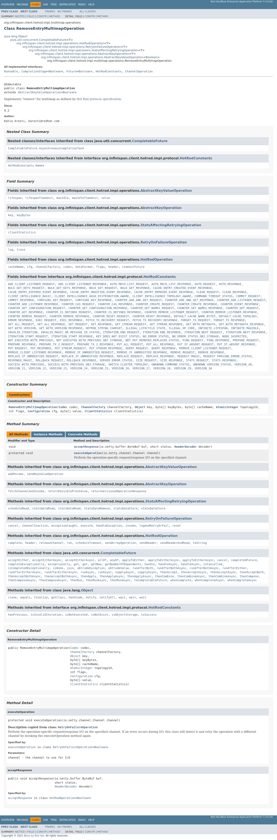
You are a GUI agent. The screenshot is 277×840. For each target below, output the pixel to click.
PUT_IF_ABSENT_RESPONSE (236, 344)
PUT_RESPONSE (41, 348)
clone (12, 597)
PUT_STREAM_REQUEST (70, 348)
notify (91, 597)
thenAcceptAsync (194, 572)
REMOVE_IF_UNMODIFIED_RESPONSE (142, 352)
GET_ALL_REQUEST (21, 324)
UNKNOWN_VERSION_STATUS (212, 364)
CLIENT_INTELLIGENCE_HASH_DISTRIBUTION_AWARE (92, 296)
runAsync (87, 572)
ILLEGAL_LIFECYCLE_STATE (145, 328)
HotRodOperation (156, 259)
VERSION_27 (141, 368)
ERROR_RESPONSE (20, 320)
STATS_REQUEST (197, 360)
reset (176, 525)
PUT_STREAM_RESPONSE (105, 348)
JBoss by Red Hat (34, 835)
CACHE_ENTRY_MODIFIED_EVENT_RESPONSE (100, 292)
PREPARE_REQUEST (246, 340)
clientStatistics (22, 232)
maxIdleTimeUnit (85, 198)
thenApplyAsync (112, 576)
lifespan (15, 198)
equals (25, 597)
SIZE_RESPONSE (171, 360)
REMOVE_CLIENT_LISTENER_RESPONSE (35, 352)
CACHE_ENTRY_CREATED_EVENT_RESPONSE (182, 288)
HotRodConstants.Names (26, 165)
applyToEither (133, 560)
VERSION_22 (37, 368)
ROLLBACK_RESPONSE (81, 360)
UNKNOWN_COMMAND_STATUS (170, 364)
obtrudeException (91, 568)
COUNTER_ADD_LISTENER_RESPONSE (33, 304)
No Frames (64, 11)
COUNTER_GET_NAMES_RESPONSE (199, 308)
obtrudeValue (118, 568)
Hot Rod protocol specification (99, 99)
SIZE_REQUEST (146, 360)
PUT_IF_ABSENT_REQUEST (195, 344)
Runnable (11, 71)
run (69, 542)
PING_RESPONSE (218, 340)
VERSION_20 (243, 364)
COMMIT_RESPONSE (21, 300)
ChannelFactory (93, 407)
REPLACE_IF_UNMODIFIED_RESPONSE (87, 356)
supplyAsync (124, 572)
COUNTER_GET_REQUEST (242, 308)
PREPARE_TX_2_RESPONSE (95, 344)
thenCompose (249, 576)
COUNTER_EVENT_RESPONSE (240, 304)
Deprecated (67, 4)
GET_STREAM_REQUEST (130, 324)
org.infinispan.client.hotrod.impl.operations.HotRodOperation (60, 43)
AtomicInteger (227, 407)
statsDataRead (43, 508)
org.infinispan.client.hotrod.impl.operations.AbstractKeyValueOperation (92, 57)
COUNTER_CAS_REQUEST (78, 304)
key (10, 215)
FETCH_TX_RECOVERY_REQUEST (107, 320)
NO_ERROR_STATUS (156, 336)
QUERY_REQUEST (136, 348)
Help (91, 4)
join (70, 568)
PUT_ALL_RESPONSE (160, 344)
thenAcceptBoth (252, 572)
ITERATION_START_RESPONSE (72, 336)
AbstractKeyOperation (160, 208)
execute (87, 525)
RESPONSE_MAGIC (20, 360)
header (113, 266)
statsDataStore (125, 508)
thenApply (88, 576)
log (10, 249)
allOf (102, 560)
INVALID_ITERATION (22, 332)
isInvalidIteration (46, 614)
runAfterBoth (142, 568)
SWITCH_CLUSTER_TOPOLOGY (128, 364)
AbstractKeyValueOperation (39, 92)
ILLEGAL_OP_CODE (182, 328)
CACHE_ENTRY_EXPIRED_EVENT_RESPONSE (37, 292)
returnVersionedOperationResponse (118, 491)
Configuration (39, 411)
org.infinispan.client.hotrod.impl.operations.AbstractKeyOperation (82, 53)
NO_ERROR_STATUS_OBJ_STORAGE (195, 336)
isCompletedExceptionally (28, 568)
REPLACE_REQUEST (130, 356)
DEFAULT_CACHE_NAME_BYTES (194, 316)
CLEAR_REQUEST (207, 292)
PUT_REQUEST (17, 348)
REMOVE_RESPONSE (211, 352)
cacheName (16, 266)
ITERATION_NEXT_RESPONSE (246, 332)
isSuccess (149, 614)
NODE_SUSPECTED (234, 336)
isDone (58, 568)
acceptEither (18, 560)
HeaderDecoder (185, 446)
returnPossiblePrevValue (68, 491)
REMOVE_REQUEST (182, 352)
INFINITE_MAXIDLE (245, 328)
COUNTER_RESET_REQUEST (111, 316)
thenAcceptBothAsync (24, 576)
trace (21, 249)
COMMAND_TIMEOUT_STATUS (214, 296)
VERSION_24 (78, 368)
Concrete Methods (83, 434)
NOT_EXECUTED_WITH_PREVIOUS (30, 340)
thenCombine (164, 576)
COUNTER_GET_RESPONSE (25, 312)
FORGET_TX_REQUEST (195, 320)
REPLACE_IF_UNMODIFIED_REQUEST (33, 356)
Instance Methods (48, 434)
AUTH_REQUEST (205, 284)
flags (100, 266)
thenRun (76, 580)
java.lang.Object (15, 36)
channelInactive (35, 525)
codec (67, 266)
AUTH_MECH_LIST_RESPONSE (171, 284)
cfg (29, 266)
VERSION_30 (203, 368)
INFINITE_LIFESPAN (212, 328)
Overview (7, 4)
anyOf (114, 560)
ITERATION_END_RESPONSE (162, 332)
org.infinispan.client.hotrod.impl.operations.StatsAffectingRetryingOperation (83, 50)
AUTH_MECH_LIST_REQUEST (129, 284)
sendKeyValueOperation (45, 474)
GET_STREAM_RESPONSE (166, 324)
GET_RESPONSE (101, 324)
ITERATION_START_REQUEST (28, 336)
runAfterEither (234, 568)
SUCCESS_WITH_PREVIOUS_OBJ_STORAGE (76, 364)
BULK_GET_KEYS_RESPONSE (67, 288)
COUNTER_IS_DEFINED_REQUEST (68, 312)
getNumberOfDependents (123, 564)
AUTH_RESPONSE (230, 284)
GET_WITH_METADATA (200, 324)
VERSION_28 (161, 368)
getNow (96, 564)
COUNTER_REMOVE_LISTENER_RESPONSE (229, 312)
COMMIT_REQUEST (248, 296)
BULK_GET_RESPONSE (135, 288)
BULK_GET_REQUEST (103, 288)
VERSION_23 (58, 368)
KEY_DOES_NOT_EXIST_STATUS (117, 336)
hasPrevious (17, 614)
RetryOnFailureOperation (163, 242)
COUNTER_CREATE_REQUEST (155, 304)
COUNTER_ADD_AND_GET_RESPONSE (189, 300)
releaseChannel (51, 542)
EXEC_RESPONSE (71, 320)
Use (45, 4)
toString (200, 542)
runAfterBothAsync (171, 568)
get (76, 564)
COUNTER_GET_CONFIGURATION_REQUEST (36, 308)
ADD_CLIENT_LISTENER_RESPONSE (82, 284)
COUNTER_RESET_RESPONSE (151, 316)
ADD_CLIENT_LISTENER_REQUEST (31, 284)
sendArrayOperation (120, 542)
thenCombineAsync (191, 576)
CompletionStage (34, 71)
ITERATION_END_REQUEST (121, 332)
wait (122, 597)
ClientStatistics (98, 411)
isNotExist (99, 614)
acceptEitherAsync (47, 560)
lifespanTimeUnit (39, 198)
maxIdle (62, 198)
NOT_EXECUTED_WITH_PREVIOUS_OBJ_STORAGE (89, 340)
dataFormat (84, 266)
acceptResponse (86, 446)
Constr (41, 16)
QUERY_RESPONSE (164, 348)
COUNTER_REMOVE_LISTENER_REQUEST (171, 312)
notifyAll (107, 597)
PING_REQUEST (192, 340)
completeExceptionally (26, 564)
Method (54, 16)
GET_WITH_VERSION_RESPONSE (60, 328)
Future (71, 71)
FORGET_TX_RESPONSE (229, 320)
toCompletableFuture (150, 580)
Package (22, 4)
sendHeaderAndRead (174, 542)
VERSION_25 (99, 368)
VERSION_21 (16, 368)
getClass (58, 597)
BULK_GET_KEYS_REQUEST (26, 288)
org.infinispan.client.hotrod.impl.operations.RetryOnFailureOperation (72, 46)
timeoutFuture (133, 266)
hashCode (75, 597)
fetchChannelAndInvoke (26, 491)
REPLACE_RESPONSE (160, 356)
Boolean (151, 57)
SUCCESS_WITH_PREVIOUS (26, 364)
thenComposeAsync (22, 580)
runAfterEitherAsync (24, 572)
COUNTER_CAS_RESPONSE (115, 304)
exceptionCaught (64, 525)
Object (140, 407)
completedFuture (244, 560)
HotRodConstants (109, 71)
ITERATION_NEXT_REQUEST (203, 332)
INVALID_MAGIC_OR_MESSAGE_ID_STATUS (70, 332)
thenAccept (168, 572)
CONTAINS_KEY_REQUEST (54, 300)
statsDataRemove (97, 508)
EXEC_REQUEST (46, 320)
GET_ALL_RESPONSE (51, 324)
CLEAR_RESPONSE (234, 292)
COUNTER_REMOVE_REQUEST (27, 316)
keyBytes (23, 215)
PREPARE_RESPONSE (22, 344)
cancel (13, 525)
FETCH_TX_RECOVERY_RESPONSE (154, 320)
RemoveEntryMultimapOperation (33, 407)
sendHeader (148, 542)
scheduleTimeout (88, 542)
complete (15, 542)
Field (30, 16)
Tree (53, 4)
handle (150, 564)
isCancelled (212, 564)
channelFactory (48, 266)
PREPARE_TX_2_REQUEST (56, 344)
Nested (20, 16)
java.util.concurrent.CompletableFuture (38, 39)
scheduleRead (18, 508)
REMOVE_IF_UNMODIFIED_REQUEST (89, 352)
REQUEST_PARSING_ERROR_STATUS (227, 356)
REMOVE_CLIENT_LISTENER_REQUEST (205, 348)
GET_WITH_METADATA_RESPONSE (241, 324)
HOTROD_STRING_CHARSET (104, 328)
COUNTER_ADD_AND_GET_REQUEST (138, 300)
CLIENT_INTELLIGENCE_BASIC (29, 296)
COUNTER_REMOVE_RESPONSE (69, 316)
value (105, 198)
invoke (130, 525)
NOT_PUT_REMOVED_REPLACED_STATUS (152, 340)
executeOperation (88, 453)
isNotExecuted (76, 614)
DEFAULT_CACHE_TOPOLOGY (238, 316)
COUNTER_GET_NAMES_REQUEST (152, 308)
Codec (63, 407)
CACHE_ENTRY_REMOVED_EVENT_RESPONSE (163, 292)
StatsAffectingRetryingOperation (170, 225)
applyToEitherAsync (163, 560)
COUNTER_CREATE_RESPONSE (197, 304)
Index (82, 4)
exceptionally (59, 564)
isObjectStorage (125, 614)
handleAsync (167, 564)
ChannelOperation (139, 71)
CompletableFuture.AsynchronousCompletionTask (46, 148)
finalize (41, 597)
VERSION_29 (182, 368)
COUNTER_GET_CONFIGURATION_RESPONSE (97, 308)
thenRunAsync (96, 580)
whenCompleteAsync (209, 580)
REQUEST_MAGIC (188, 356)
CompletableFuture (150, 141)
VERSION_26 (120, 368)
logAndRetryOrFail (154, 525)
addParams (16, 474)
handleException (109, 525)
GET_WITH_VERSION (22, 328)
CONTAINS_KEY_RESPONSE (93, 300)
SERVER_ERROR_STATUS (116, 360)
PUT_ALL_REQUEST (130, 344)
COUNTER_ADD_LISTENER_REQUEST (241, 300)
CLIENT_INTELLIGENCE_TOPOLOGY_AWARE (161, 296)
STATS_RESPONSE (224, 360)
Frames (50, 11)
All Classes (88, 11)
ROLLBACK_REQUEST (49, 360)
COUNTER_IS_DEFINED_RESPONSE (117, 312)
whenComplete (180, 580)
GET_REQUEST (78, 324)
